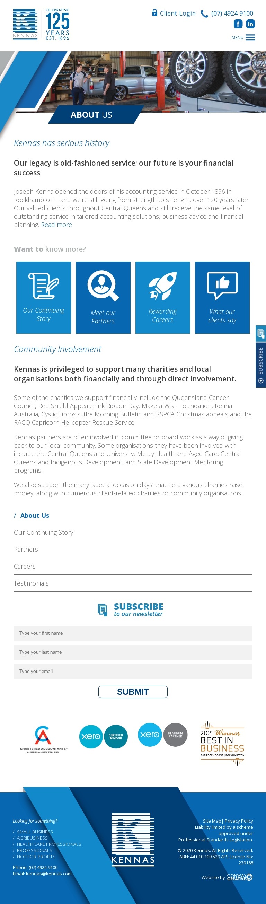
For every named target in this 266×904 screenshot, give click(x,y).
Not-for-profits (36, 856)
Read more (56, 224)
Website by (227, 877)
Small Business (35, 831)
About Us (34, 515)
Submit (133, 691)
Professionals (34, 850)
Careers (25, 566)
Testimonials (31, 583)
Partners (26, 549)
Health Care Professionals (49, 844)
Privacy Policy (239, 821)
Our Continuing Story (43, 532)
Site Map (212, 821)
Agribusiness (32, 838)
